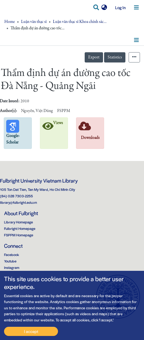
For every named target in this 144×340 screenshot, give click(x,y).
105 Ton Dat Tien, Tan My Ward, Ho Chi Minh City (37, 189)
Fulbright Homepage (19, 228)
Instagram (11, 267)
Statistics (115, 57)
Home (9, 22)
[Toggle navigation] (136, 7)
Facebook (11, 254)
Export (94, 57)
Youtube (10, 261)
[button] (104, 7)
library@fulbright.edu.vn (18, 202)
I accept (31, 331)
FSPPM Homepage (18, 234)
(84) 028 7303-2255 (16, 195)
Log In (118, 7)
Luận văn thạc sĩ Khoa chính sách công (80, 22)
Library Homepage (18, 222)
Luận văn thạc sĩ (34, 22)
